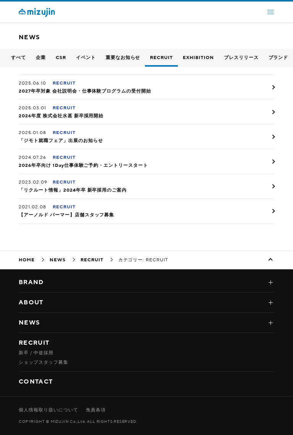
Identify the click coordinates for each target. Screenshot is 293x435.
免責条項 (96, 410)
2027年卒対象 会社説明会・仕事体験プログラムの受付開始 (85, 91)
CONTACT (36, 381)
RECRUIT (161, 57)
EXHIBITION (198, 57)
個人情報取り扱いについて (48, 410)
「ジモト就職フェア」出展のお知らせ (61, 141)
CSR (61, 57)
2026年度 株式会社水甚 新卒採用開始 (61, 116)
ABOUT (31, 302)
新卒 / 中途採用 (36, 353)
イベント (86, 57)
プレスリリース (241, 57)
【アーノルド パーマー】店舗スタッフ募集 (66, 215)
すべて (18, 57)
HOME (27, 260)
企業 (41, 57)
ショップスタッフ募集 (43, 362)
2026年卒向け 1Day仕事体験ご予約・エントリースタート (83, 165)
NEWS (58, 260)
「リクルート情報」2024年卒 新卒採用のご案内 (73, 190)
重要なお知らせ (123, 57)
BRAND (31, 282)
